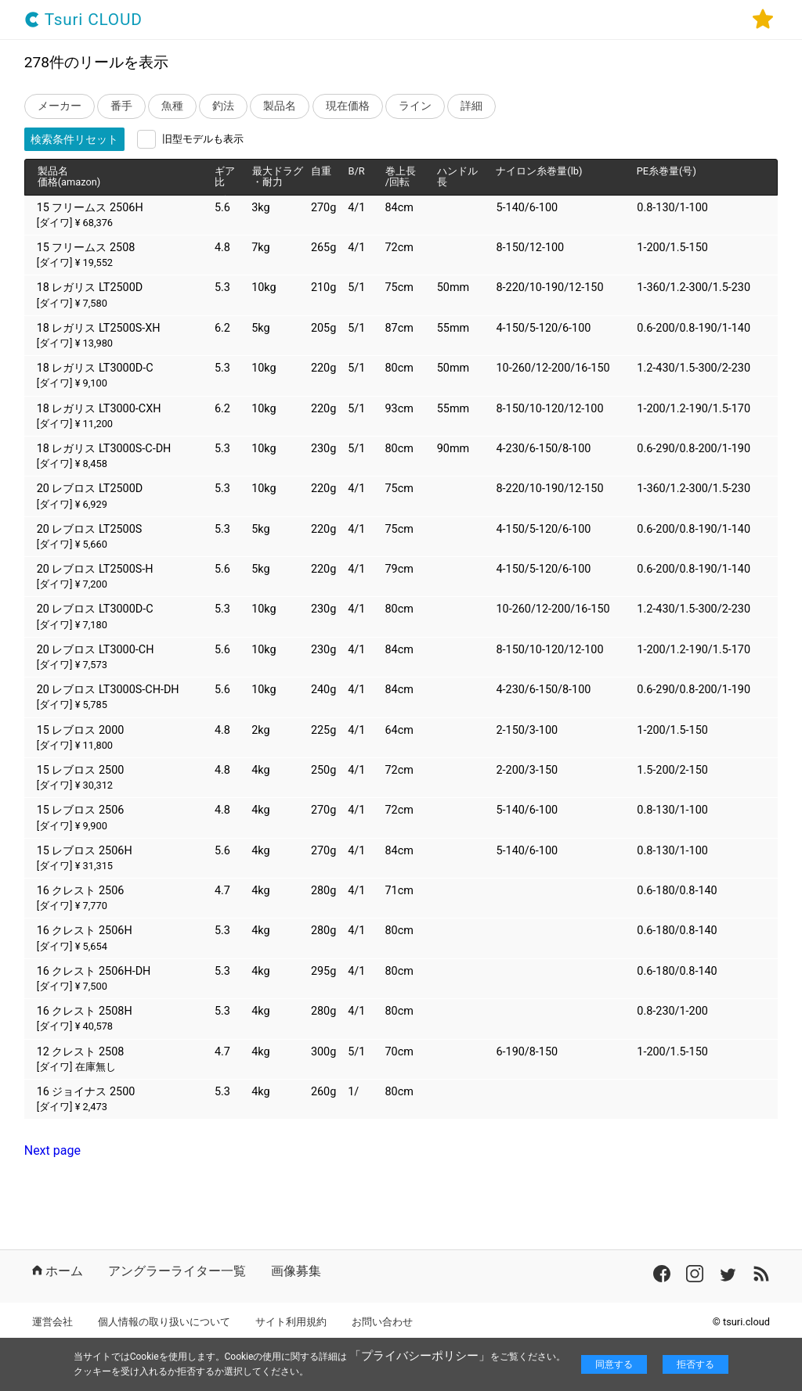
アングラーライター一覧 (177, 1270)
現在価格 (348, 106)
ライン (415, 106)
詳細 (471, 106)
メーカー (59, 106)
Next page (52, 1150)
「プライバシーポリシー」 (419, 1356)
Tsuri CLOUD (83, 20)
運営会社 (52, 1322)
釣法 (223, 106)
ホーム (57, 1270)
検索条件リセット (74, 139)
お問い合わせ (382, 1322)
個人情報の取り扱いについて (164, 1322)
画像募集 (296, 1270)
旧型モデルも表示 (203, 139)
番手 (121, 106)
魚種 (172, 106)
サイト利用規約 (291, 1322)
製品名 (279, 106)
